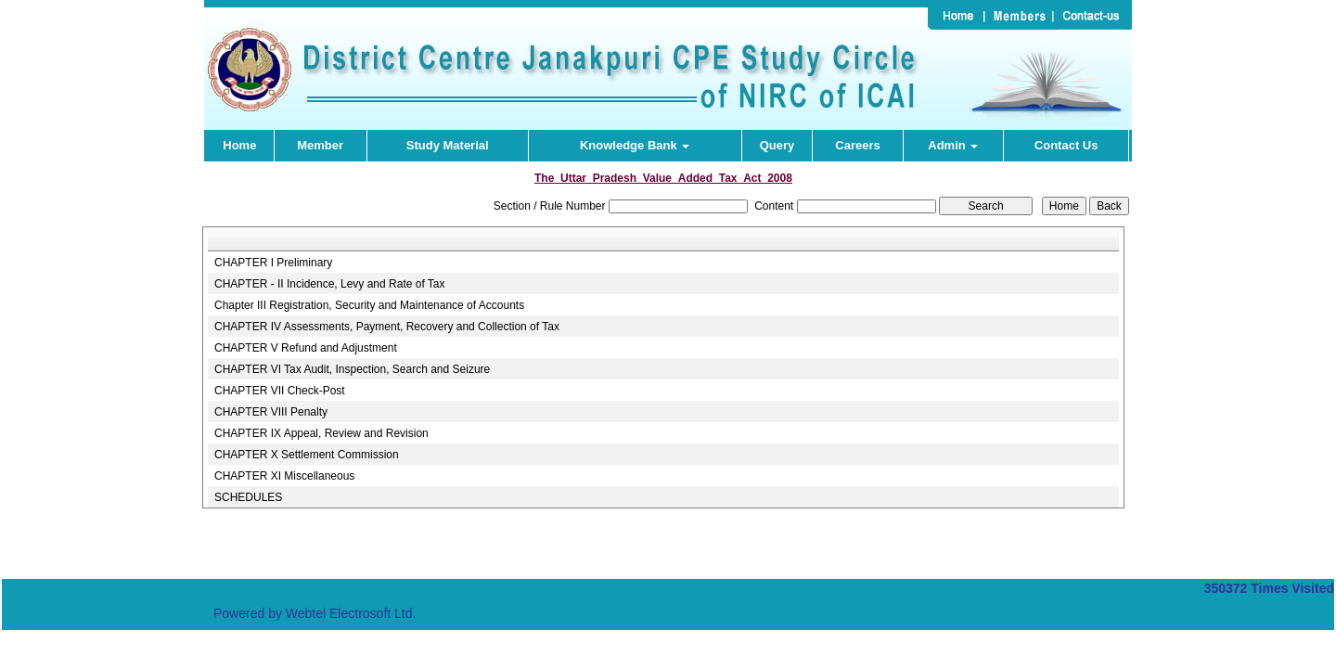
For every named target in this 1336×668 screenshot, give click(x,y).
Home (239, 145)
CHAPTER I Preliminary (273, 262)
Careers (857, 145)
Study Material (447, 145)
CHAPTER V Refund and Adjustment (305, 347)
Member (320, 145)
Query (777, 145)
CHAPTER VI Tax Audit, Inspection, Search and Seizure (352, 369)
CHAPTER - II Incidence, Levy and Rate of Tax (329, 283)
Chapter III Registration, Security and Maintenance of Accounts (369, 305)
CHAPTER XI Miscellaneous (284, 475)
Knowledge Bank (634, 145)
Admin (953, 145)
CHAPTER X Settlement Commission (306, 454)
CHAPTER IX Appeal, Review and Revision (321, 433)
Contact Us (1066, 145)
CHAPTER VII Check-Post (279, 390)
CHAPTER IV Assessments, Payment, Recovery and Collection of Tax (386, 326)
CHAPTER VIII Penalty (271, 411)
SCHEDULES (248, 497)
